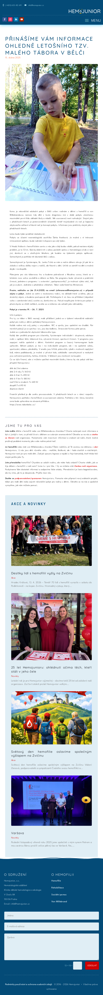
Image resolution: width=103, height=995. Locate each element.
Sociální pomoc (59, 895)
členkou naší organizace (85, 466)
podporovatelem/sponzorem (28, 479)
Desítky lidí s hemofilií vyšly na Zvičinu (42, 573)
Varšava (17, 833)
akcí (96, 447)
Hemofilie (56, 881)
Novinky (15, 676)
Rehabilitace (57, 888)
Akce (13, 578)
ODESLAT (92, 965)
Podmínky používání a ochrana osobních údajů (29, 984)
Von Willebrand (59, 902)
